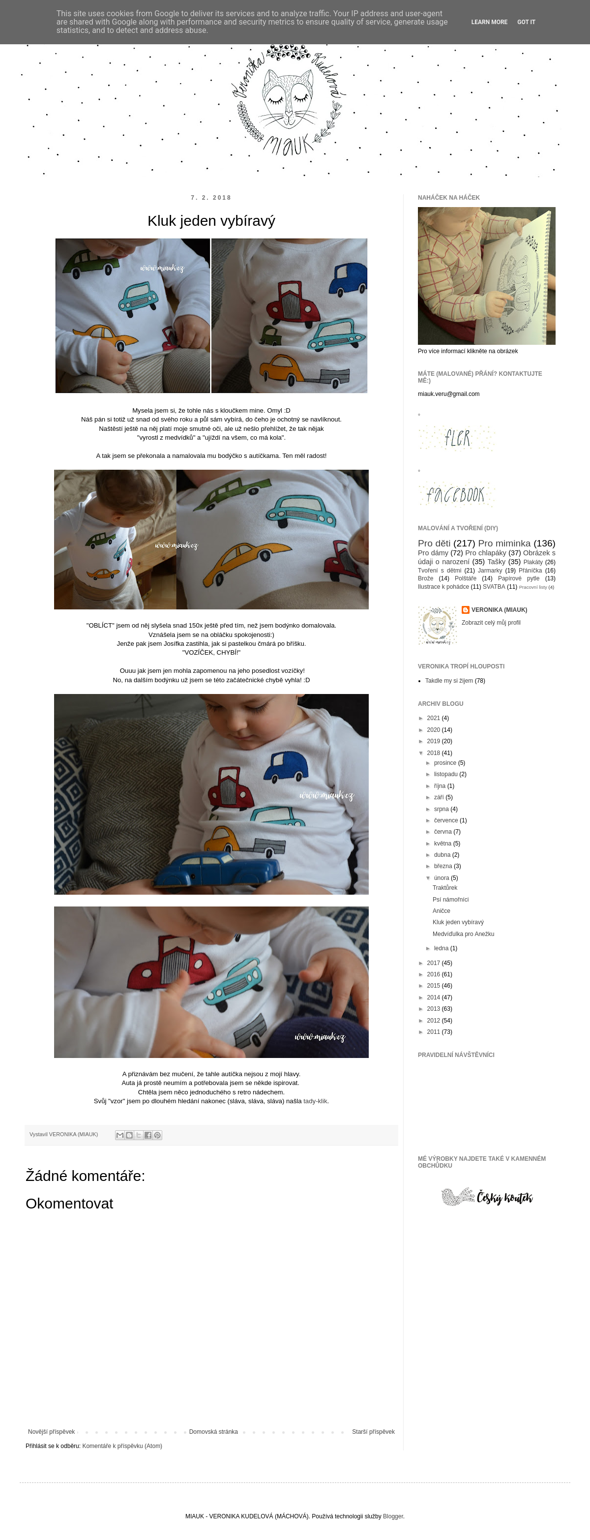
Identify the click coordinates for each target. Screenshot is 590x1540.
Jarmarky (490, 570)
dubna (443, 854)
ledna (442, 948)
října (440, 786)
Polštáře (465, 578)
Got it (526, 22)
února (442, 878)
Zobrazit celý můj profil (491, 622)
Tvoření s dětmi (439, 570)
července (447, 820)
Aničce (441, 910)
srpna (442, 809)
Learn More (490, 22)
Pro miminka (504, 543)
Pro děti (434, 543)
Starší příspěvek (373, 1431)
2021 (434, 718)
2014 (434, 997)
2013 (434, 1008)
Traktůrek (445, 887)
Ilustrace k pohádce (443, 586)
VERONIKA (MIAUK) (500, 609)
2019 (434, 741)
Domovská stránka (213, 1431)
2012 (434, 1020)
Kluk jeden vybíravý (458, 922)
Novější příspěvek (51, 1431)
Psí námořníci (451, 899)
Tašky (496, 562)
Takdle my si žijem (449, 680)
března (444, 866)
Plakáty (533, 562)
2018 (434, 753)
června (443, 831)
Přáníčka (530, 570)
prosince (446, 762)
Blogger (393, 1516)
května (443, 843)
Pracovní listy (533, 587)
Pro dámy (433, 553)
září (439, 797)
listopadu (446, 774)
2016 (434, 974)
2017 (434, 963)
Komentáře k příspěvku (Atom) (122, 1446)
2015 (434, 985)
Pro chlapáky (485, 553)
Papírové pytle (519, 578)
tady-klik (315, 1101)
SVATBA (494, 586)
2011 (434, 1031)
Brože (425, 578)
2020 (434, 729)
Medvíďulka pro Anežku (463, 934)
